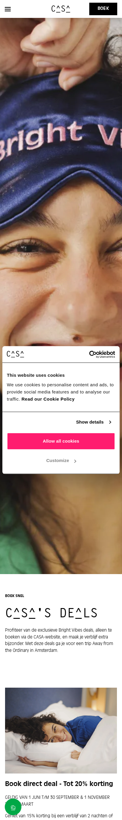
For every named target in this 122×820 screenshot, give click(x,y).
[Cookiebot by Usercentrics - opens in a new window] (89, 354)
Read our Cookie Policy (48, 399)
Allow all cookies (61, 441)
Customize (61, 460)
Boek (103, 9)
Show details (90, 421)
